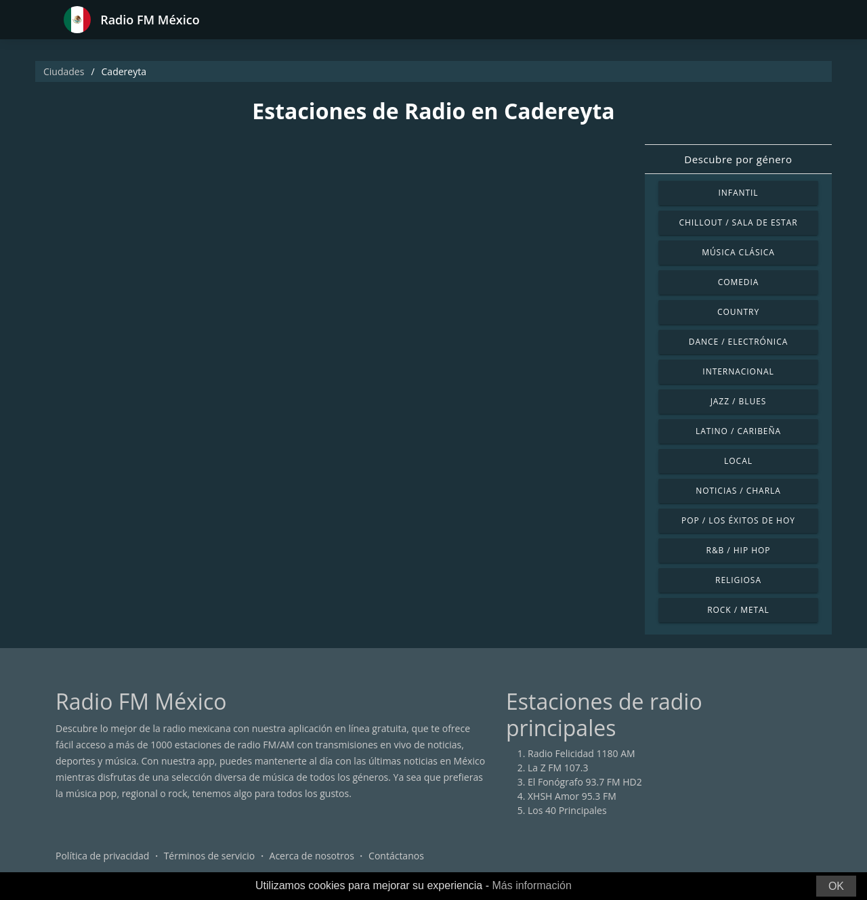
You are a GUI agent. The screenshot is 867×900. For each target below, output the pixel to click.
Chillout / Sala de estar (738, 222)
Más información (531, 885)
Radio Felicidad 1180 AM (581, 753)
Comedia (738, 282)
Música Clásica (738, 252)
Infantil (738, 192)
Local (738, 461)
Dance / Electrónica (738, 341)
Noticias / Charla (738, 490)
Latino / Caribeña (738, 431)
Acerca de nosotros (312, 855)
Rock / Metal (738, 610)
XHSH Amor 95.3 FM (572, 796)
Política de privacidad (102, 855)
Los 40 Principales (567, 810)
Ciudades (63, 71)
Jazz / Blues (739, 401)
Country (738, 312)
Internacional (738, 371)
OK (836, 886)
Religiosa (738, 580)
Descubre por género (738, 159)
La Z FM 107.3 (558, 767)
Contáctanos (396, 855)
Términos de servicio (209, 855)
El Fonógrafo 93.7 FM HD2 (585, 781)
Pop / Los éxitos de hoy (738, 520)
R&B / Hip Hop (738, 550)
